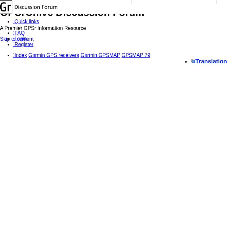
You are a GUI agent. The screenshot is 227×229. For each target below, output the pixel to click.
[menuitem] (19, 33)
